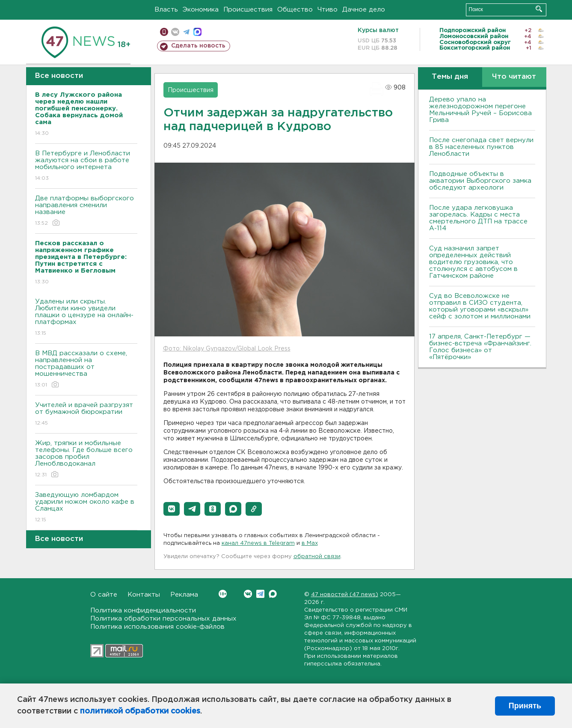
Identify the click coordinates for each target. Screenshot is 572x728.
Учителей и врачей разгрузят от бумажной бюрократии (86, 414)
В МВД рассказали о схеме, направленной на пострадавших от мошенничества (86, 370)
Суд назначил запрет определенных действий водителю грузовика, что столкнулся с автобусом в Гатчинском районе (473, 262)
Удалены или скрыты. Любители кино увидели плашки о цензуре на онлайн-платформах (86, 318)
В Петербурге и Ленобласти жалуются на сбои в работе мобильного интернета (86, 166)
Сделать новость (198, 45)
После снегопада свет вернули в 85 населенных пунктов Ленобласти (481, 147)
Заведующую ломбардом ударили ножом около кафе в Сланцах (86, 507)
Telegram (260, 594)
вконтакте (175, 32)
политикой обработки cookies (140, 711)
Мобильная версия (164, 32)
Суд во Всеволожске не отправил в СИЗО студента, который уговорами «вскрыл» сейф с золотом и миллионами (480, 306)
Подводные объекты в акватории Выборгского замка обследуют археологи (480, 180)
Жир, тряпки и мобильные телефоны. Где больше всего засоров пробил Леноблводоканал (86, 459)
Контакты (143, 594)
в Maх (310, 543)
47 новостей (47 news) (344, 594)
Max (273, 594)
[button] (171, 509)
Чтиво (327, 9)
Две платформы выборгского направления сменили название (86, 211)
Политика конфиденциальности (143, 610)
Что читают (514, 77)
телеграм (186, 32)
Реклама (184, 594)
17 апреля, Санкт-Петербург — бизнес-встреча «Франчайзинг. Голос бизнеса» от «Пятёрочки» (480, 347)
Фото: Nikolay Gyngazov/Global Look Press (226, 348)
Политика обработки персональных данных (163, 618)
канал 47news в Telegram (258, 543)
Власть (166, 9)
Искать (539, 9)
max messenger (197, 32)
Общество (295, 9)
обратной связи (317, 556)
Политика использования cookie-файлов (157, 627)
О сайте (103, 594)
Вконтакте (223, 594)
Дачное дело (363, 9)
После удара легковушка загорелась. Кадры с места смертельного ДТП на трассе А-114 (478, 218)
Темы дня (450, 77)
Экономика (201, 9)
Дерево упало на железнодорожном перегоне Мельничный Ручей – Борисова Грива (480, 110)
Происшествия (248, 9)
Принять (525, 705)
